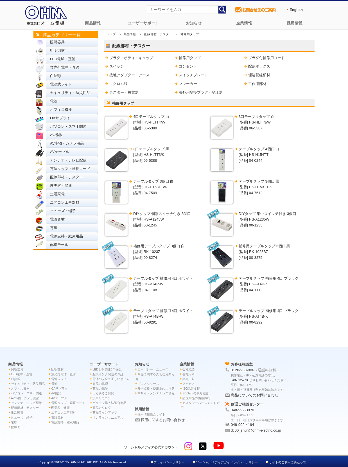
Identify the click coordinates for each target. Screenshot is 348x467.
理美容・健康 (61, 185)
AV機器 (56, 135)
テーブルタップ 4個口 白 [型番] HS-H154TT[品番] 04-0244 (259, 155)
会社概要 (188, 369)
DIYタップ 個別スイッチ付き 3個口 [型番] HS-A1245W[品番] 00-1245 (162, 220)
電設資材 (57, 219)
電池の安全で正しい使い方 (111, 379)
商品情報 (93, 23)
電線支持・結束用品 (66, 236)
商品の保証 (100, 388)
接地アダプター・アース (129, 75)
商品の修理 (100, 383)
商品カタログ (101, 407)
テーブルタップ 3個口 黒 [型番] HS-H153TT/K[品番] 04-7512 (259, 187)
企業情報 (244, 23)
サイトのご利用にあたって (287, 462)
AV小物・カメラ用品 (67, 143)
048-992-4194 (242, 425)
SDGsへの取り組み (195, 393)
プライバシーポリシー (169, 462)
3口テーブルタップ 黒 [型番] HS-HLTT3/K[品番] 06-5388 (151, 155)
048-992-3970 (242, 410)
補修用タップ (190, 58)
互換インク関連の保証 (107, 374)
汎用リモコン (101, 398)
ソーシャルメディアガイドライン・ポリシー (227, 462)
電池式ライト (61, 84)
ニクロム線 (118, 84)
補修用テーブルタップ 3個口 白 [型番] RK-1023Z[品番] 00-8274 (159, 252)
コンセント (188, 66)
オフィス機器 (61, 109)
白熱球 (55, 76)
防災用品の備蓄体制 (196, 398)
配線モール (59, 245)
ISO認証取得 (191, 388)
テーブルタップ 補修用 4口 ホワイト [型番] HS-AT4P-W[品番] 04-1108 (163, 284)
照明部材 (57, 50)
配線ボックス (259, 66)
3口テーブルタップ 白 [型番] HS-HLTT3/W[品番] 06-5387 (257, 122)
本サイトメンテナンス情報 (156, 393)
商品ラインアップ (104, 412)
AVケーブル (59, 152)
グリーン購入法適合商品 (109, 403)
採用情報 (294, 23)
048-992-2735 (240, 380)
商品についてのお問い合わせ (254, 395)
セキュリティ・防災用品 (70, 93)
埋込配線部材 (259, 75)
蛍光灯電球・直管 (64, 67)
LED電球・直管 (62, 59)
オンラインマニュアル (107, 417)
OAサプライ (60, 118)
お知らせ (194, 23)
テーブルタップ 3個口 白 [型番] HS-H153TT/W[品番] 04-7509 (153, 187)
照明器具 (57, 42)
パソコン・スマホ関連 (68, 126)
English (296, 10)
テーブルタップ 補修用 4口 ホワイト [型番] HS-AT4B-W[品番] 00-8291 (163, 317)
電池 (53, 101)
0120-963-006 (242, 370)
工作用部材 (257, 84)
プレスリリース (148, 383)
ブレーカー (188, 84)
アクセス (188, 383)
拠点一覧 (188, 379)
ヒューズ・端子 (63, 211)
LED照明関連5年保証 (107, 369)
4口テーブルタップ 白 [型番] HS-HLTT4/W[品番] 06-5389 (151, 122)
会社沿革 (188, 374)
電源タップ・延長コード (70, 169)
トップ (111, 34)
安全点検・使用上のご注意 (156, 388)
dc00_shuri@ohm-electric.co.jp (256, 430)
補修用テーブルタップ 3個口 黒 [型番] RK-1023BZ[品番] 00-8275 (264, 252)
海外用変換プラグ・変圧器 (201, 92)
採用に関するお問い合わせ (163, 420)
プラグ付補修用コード (266, 58)
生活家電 (57, 194)
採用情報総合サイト (151, 414)
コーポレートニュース (152, 369)
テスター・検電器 (124, 92)
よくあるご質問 (103, 393)
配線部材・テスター (66, 177)
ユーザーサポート (143, 23)
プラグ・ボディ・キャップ (131, 58)
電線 (53, 228)
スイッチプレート (193, 75)
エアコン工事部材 (64, 202)
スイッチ (116, 66)
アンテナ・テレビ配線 (68, 160)
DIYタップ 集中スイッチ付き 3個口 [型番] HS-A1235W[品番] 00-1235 (267, 220)
